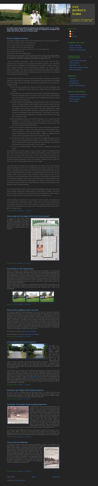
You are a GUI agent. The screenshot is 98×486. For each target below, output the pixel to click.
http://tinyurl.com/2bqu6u (32, 334)
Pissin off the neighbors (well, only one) (23, 310)
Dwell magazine (74, 101)
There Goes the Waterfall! (17, 442)
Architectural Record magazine (78, 94)
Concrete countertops (75, 47)
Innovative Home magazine (77, 96)
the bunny (74, 36)
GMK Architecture (74, 63)
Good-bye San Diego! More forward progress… (26, 390)
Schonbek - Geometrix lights (77, 50)
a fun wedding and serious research (21, 342)
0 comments (27, 263)
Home (33, 477)
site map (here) (31, 376)
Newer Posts (10, 477)
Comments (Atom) (20, 480)
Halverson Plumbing (75, 69)
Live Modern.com (74, 83)
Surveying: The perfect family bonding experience (27, 404)
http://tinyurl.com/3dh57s (29, 331)
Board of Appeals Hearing (17, 38)
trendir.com (72, 78)
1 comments (28, 210)
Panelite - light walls (75, 45)
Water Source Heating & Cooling (78, 67)
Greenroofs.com (74, 81)
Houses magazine (74, 99)
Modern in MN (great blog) (77, 85)
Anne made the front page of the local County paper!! (28, 216)
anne (72, 31)
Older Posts (56, 477)
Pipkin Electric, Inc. (74, 65)
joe (72, 34)
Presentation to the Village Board (20, 269)
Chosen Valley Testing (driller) (78, 60)
